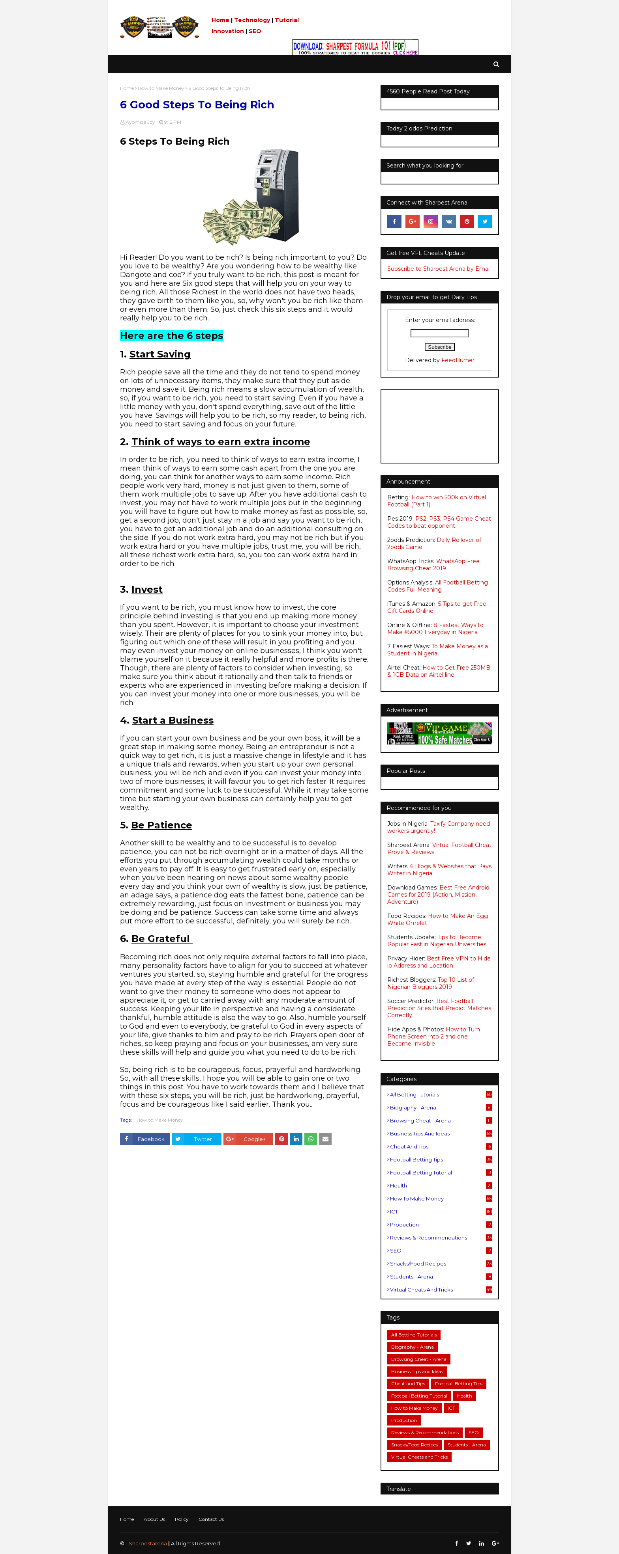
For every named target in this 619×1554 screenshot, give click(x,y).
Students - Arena (441, 1276)
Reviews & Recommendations (441, 1237)
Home (220, 20)
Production (441, 1224)
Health (441, 1185)
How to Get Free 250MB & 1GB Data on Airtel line (438, 671)
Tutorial (287, 20)
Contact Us (211, 1519)
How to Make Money (161, 88)
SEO (255, 31)
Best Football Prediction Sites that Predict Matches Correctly (439, 1008)
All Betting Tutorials (441, 1094)
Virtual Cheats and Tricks (441, 1289)
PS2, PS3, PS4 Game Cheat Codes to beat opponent (439, 522)
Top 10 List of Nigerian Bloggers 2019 (430, 983)
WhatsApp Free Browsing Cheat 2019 (433, 565)
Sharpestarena (148, 1543)
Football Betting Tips (441, 1159)
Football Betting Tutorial (441, 1172)
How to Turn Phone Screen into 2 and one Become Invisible (433, 1036)
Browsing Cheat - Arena (441, 1120)
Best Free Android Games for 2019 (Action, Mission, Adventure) (438, 894)
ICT (441, 1211)
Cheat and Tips (441, 1146)
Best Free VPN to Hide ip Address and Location (439, 962)
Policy (182, 1519)
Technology (252, 20)
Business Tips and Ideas (441, 1133)
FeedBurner (458, 360)
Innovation (228, 31)
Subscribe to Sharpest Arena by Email (439, 268)
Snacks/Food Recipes (441, 1263)
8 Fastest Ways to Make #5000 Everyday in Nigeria (435, 629)
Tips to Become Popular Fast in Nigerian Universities (436, 941)
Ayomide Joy (140, 122)
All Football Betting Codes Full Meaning (437, 586)
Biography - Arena (441, 1107)
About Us (154, 1519)
